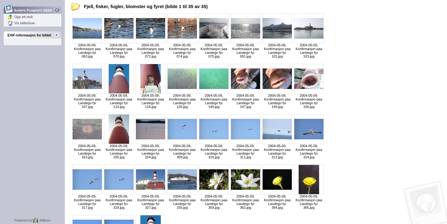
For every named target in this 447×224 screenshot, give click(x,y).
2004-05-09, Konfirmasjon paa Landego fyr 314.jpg (309, 151)
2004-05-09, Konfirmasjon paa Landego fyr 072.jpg (150, 50)
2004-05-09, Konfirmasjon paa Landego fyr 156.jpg (309, 101)
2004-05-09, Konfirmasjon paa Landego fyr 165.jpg (119, 151)
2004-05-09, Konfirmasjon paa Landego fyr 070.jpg (119, 50)
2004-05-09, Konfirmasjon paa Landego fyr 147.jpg (245, 101)
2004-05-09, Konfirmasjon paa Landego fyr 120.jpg (182, 101)
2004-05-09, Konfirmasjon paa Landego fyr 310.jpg (214, 151)
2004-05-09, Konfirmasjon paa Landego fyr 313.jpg (277, 151)
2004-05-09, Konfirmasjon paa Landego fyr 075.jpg (214, 50)
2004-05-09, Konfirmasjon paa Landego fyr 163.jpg (87, 151)
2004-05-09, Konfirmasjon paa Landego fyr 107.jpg (87, 101)
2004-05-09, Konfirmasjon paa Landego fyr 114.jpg (119, 101)
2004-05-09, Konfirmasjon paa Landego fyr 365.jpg (309, 201)
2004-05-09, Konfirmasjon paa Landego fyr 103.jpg (309, 50)
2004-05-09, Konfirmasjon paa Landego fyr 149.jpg (277, 101)
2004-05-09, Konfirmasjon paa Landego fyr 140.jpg (214, 101)
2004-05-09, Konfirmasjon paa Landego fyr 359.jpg (214, 201)
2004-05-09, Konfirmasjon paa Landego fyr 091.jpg (245, 50)
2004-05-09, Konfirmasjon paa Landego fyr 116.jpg (150, 101)
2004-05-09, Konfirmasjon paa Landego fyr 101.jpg (277, 50)
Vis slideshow (21, 23)
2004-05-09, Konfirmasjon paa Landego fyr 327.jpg (150, 201)
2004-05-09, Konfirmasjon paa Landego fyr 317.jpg (87, 201)
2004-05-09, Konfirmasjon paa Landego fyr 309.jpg (182, 151)
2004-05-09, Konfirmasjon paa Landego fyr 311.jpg (245, 151)
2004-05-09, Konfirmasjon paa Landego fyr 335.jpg (182, 201)
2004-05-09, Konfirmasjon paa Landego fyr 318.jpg (119, 201)
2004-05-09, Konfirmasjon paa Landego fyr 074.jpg (182, 50)
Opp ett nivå (20, 17)
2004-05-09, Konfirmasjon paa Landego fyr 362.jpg (245, 201)
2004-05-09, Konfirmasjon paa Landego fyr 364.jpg (277, 201)
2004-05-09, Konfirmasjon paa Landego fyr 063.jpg (87, 50)
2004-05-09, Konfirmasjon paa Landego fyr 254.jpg (150, 151)
